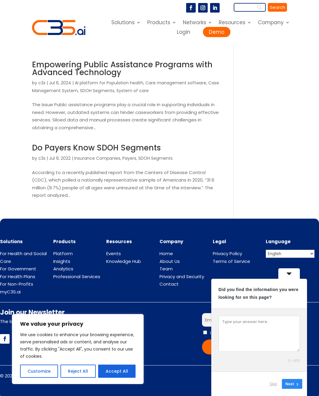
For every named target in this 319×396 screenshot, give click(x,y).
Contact (169, 284)
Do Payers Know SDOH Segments (96, 147)
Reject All (78, 371)
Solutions (123, 23)
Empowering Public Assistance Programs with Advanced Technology (122, 68)
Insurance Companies (97, 158)
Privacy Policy (227, 253)
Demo (216, 32)
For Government (18, 269)
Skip (273, 384)
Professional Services (76, 276)
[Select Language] (290, 254)
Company (271, 23)
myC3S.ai (10, 292)
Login (183, 32)
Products (158, 23)
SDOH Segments (97, 91)
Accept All (117, 371)
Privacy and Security (182, 276)
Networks (194, 23)
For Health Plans (17, 276)
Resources (232, 23)
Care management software (175, 83)
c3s (41, 83)
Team (166, 269)
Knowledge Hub (123, 261)
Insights (61, 261)
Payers (129, 158)
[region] (78, 349)
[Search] (277, 7)
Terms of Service (231, 261)
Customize (39, 371)
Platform (63, 253)
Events (113, 253)
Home (166, 253)
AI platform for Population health (109, 83)
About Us (170, 261)
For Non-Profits (16, 284)
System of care (132, 91)
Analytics (63, 269)
